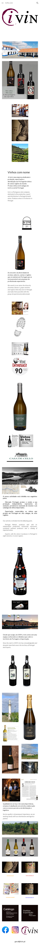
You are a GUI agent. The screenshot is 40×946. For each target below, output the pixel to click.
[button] (2, 3)
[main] (20, 186)
